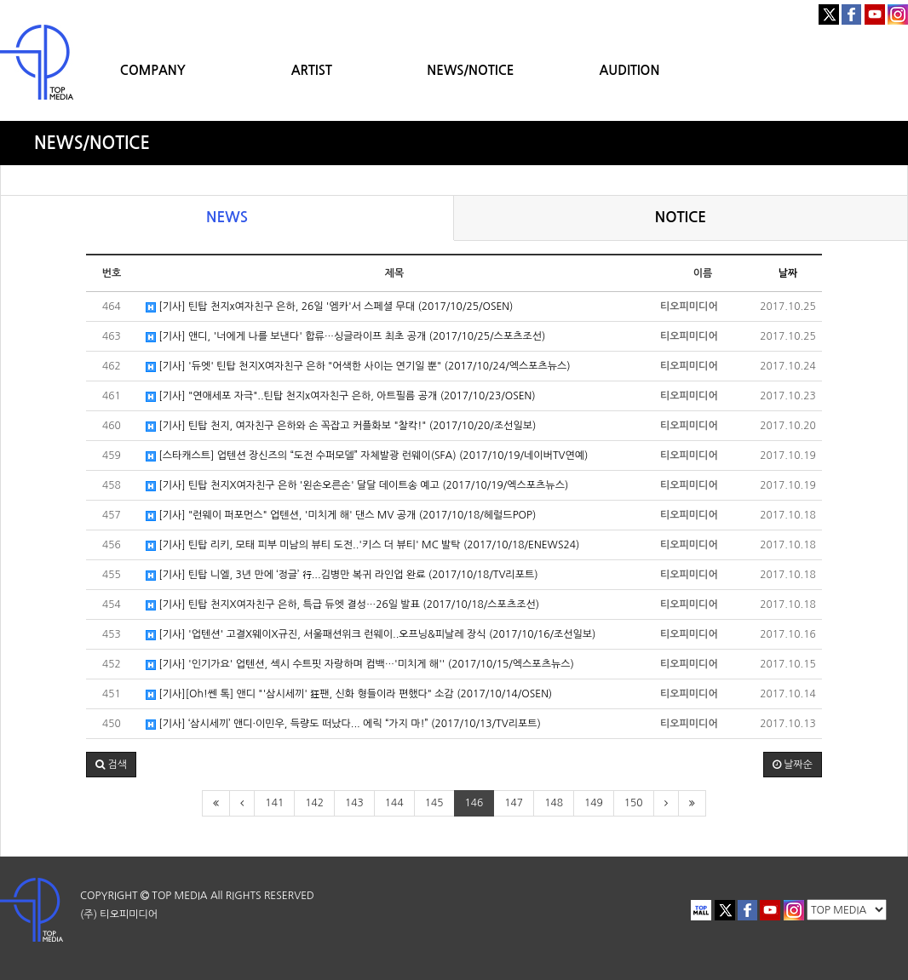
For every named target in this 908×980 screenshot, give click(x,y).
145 (434, 803)
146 (474, 803)
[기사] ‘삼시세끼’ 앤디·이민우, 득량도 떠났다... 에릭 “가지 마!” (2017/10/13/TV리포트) (343, 724)
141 (274, 803)
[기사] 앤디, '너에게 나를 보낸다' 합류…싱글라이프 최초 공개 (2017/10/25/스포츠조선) (345, 336)
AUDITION (629, 70)
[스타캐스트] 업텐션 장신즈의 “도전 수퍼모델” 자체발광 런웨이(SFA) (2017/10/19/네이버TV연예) (367, 455)
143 (354, 803)
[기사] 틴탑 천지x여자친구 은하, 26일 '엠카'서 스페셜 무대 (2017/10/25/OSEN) (329, 306)
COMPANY (153, 70)
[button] (111, 764)
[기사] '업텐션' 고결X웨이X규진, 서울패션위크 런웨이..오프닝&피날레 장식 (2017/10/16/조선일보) (370, 634)
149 (593, 803)
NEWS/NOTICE (470, 70)
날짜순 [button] (793, 764)
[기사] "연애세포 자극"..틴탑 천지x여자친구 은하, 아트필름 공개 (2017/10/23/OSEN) (341, 396)
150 (633, 803)
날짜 (788, 273)
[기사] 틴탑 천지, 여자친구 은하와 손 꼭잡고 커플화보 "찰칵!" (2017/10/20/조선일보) (341, 426)
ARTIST (311, 70)
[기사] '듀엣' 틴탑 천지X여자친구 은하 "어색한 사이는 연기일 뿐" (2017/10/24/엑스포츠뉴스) (358, 366)
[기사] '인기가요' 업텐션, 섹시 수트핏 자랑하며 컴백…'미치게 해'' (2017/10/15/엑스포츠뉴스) (360, 664)
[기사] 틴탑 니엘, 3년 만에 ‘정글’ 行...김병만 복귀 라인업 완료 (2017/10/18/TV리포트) (342, 575)
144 (394, 803)
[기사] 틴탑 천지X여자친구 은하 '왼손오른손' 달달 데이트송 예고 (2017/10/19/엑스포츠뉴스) (357, 485)
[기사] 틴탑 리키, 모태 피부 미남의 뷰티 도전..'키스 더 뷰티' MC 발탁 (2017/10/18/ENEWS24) (362, 545)
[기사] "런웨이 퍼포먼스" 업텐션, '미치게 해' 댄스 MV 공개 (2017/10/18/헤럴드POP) (341, 515)
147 (513, 803)
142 (314, 803)
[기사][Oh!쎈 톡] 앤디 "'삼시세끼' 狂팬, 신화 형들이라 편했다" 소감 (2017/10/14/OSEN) (349, 694)
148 (553, 803)
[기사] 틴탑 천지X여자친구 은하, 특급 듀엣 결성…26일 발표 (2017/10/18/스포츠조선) (342, 604)
